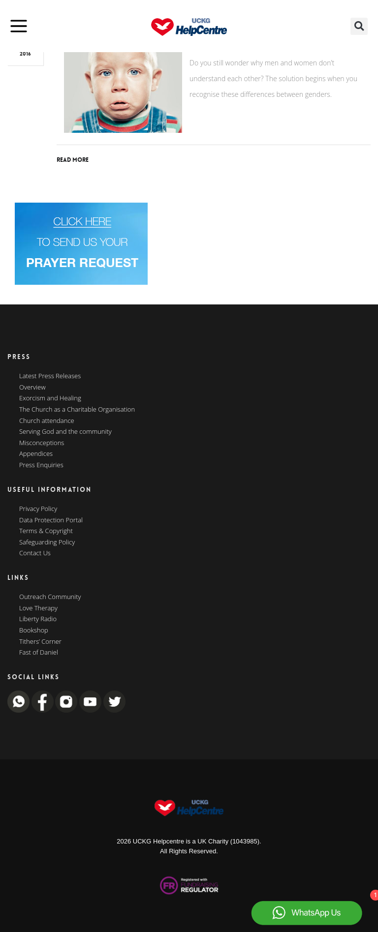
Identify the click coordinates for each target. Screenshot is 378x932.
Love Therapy (38, 608)
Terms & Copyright (46, 531)
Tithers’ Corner (40, 642)
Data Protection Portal (51, 520)
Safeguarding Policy (47, 542)
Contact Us (35, 553)
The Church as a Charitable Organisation (77, 410)
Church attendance (46, 421)
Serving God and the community (65, 432)
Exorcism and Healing (50, 398)
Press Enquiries (41, 465)
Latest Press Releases (50, 376)
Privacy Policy (38, 509)
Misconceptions (41, 443)
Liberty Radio (38, 619)
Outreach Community (50, 597)
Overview (32, 387)
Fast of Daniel (38, 653)
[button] (359, 26)
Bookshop (33, 630)
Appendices (36, 454)
